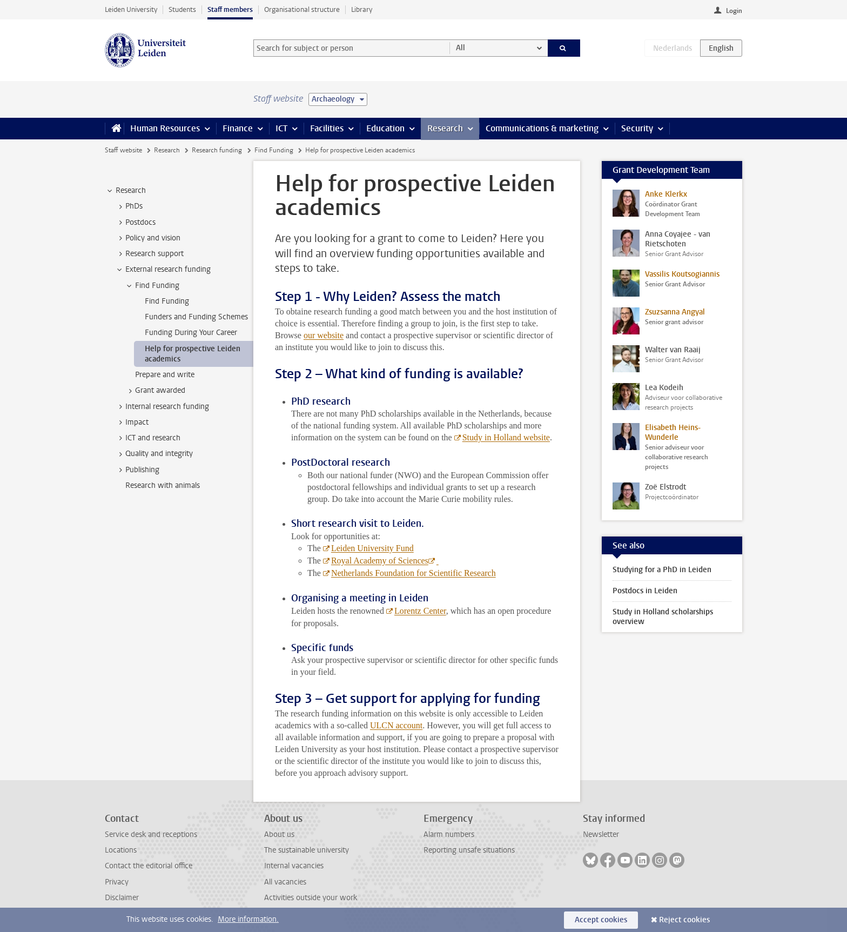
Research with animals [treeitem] (162, 485)
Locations (121, 850)
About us (279, 834)
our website (324, 335)
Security (637, 128)
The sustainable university (306, 850)
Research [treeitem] (125, 190)
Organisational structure (302, 9)
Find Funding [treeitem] (152, 285)
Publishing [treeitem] (137, 470)
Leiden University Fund (372, 548)
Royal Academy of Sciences (379, 560)
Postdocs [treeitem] (135, 222)
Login (734, 10)
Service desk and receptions (151, 834)
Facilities (327, 128)
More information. (248, 919)
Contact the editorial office (148, 866)
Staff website (123, 150)
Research (445, 128)
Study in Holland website (506, 437)
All (460, 48)
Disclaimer (122, 898)
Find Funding (273, 150)
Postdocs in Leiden (645, 591)
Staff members (230, 9)
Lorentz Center (420, 610)
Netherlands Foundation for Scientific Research (413, 573)
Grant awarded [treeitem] (155, 390)
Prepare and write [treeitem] (164, 375)
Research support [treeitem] (149, 254)
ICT (281, 128)
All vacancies (285, 882)
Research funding (217, 150)
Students (182, 9)
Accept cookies (601, 920)
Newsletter (601, 834)
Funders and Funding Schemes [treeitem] (196, 317)
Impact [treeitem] (132, 422)
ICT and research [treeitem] (147, 438)
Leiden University (131, 9)
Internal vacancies (294, 866)
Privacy (117, 882)
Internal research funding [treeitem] (162, 406)
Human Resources (165, 128)
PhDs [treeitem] (129, 206)
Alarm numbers (449, 834)
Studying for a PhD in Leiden (662, 570)
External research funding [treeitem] (163, 269)
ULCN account (396, 725)
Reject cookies (684, 920)
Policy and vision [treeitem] (147, 238)
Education (385, 128)
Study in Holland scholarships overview (663, 617)
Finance (238, 128)
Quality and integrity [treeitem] (154, 453)
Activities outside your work (310, 898)
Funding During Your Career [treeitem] (191, 332)
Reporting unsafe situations (469, 850)
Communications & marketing (542, 128)
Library (361, 9)
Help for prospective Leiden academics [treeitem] (192, 354)
